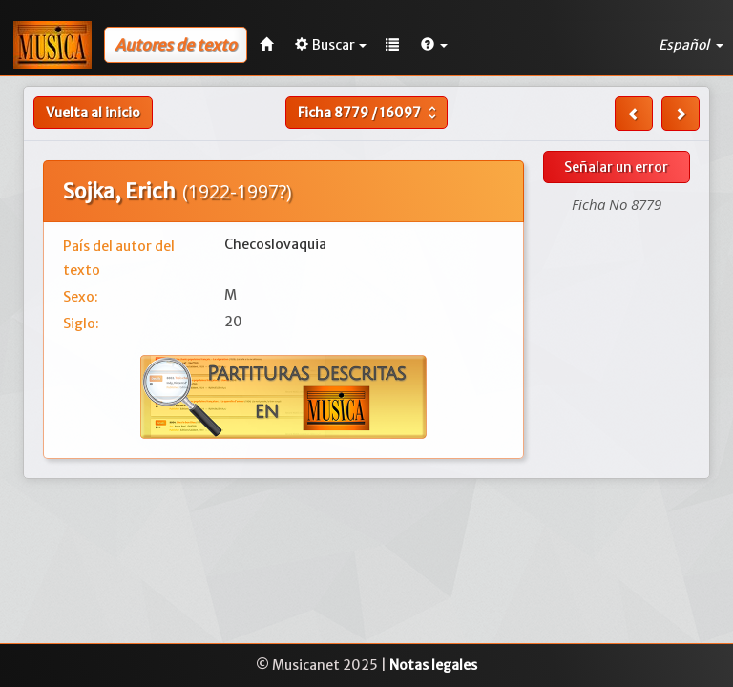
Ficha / (369, 112)
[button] (434, 45)
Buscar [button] (330, 44)
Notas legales (433, 665)
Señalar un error (616, 167)
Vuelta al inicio (93, 112)
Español (691, 44)
